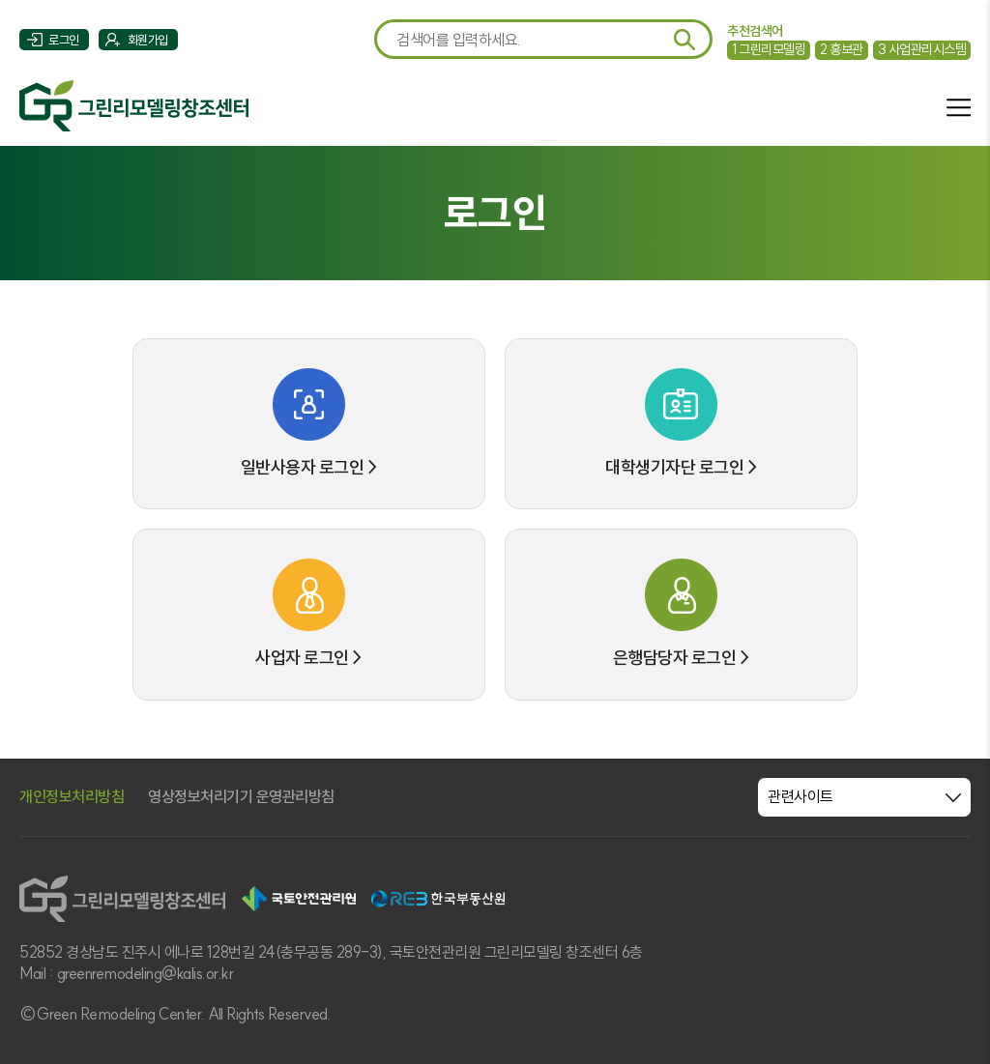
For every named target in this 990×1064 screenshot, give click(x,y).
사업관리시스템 (922, 49)
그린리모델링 (768, 49)
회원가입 (148, 39)
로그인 (63, 39)
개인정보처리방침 (71, 796)
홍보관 (841, 49)
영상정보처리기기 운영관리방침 (241, 796)
